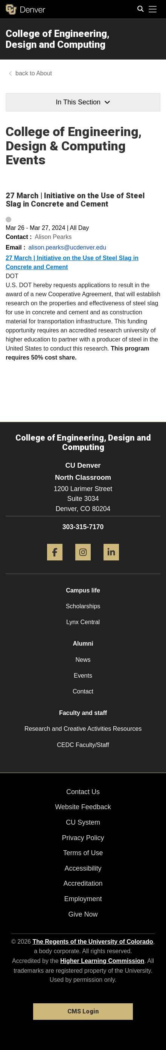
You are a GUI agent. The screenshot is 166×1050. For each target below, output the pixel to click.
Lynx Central (83, 622)
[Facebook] (54, 563)
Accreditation (82, 883)
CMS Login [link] (83, 1011)
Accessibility (82, 868)
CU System (83, 822)
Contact (83, 691)
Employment (83, 899)
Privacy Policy (83, 838)
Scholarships (83, 606)
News (82, 660)
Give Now (82, 914)
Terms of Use (83, 853)
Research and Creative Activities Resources (83, 729)
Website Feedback (83, 807)
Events (83, 675)
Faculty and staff (83, 713)
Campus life (83, 590)
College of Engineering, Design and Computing (58, 39)
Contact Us (83, 792)
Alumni (83, 643)
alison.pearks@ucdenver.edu (67, 247)
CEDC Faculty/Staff (83, 745)
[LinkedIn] (111, 563)
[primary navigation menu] (152, 9)
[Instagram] (83, 563)
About (44, 73)
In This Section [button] (83, 102)
